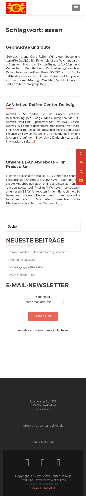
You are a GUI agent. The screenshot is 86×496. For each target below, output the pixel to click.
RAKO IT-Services (43, 487)
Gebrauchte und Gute (28, 47)
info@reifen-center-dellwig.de (43, 425)
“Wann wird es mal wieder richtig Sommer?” (39, 252)
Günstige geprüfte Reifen (27, 267)
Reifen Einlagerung (22, 259)
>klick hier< (43, 409)
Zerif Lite (26, 479)
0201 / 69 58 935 (43, 441)
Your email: (43, 296)
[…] (47, 84)
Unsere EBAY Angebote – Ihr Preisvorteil (35, 164)
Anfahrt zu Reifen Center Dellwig (40, 104)
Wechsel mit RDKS (23, 275)
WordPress (58, 479)
